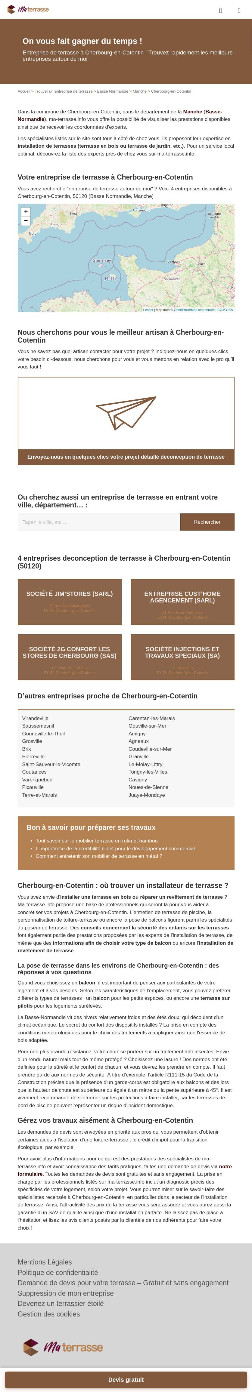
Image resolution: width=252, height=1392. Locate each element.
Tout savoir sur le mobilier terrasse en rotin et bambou (97, 840)
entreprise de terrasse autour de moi (110, 189)
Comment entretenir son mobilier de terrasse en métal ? (99, 856)
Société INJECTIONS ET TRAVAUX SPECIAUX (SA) (182, 652)
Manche (140, 91)
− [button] (26, 221)
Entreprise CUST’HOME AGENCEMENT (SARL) (182, 596)
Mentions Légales (45, 1262)
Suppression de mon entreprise (66, 1293)
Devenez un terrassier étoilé (61, 1303)
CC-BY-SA (225, 310)
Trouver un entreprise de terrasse (63, 91)
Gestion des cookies (49, 1314)
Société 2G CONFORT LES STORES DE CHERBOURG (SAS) (70, 652)
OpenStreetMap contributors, (195, 310)
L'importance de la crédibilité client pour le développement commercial (115, 848)
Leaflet (148, 310)
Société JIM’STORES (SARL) (69, 593)
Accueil (24, 91)
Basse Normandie (112, 91)
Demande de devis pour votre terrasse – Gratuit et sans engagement (123, 1283)
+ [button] (26, 212)
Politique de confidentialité (58, 1273)
